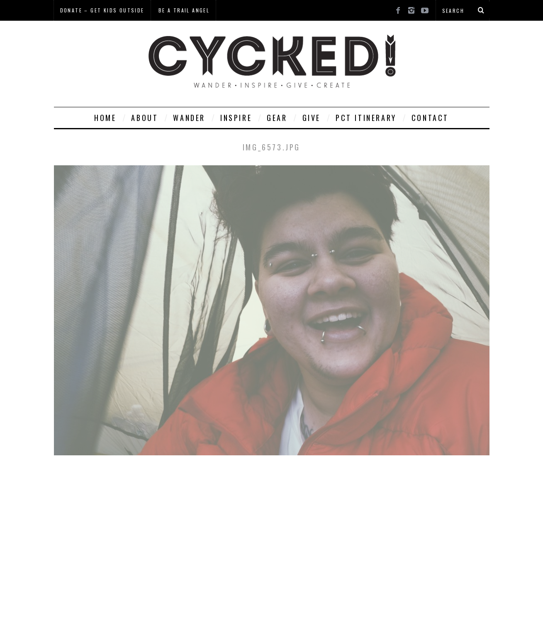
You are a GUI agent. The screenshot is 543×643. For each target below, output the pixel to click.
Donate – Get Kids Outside (102, 10)
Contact (430, 117)
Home (105, 117)
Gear (277, 117)
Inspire (236, 117)
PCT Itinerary (366, 117)
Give (311, 117)
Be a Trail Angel (183, 10)
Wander (189, 117)
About (144, 117)
